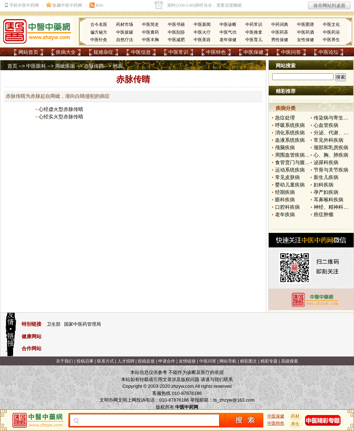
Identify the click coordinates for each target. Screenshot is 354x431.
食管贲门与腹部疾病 (297, 162)
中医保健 (253, 52)
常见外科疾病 (328, 140)
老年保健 (227, 39)
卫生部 (54, 324)
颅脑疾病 (285, 147)
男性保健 (279, 39)
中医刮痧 (176, 32)
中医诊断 (227, 24)
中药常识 (253, 24)
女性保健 (305, 39)
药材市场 (124, 24)
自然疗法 (124, 39)
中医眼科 (36, 66)
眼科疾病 (285, 199)
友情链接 (187, 361)
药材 (295, 416)
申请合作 (166, 361)
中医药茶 (279, 32)
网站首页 (28, 52)
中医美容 (202, 39)
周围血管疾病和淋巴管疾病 (305, 155)
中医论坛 (328, 52)
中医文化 (331, 24)
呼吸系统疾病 (290, 125)
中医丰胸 (150, 39)
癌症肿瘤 (323, 214)
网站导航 (227, 361)
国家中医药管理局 (82, 324)
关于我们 (64, 361)
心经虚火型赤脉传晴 (61, 109)
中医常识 (178, 52)
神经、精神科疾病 (333, 207)
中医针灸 (98, 39)
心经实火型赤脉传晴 (61, 116)
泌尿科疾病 (326, 162)
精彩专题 (269, 361)
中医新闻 (202, 24)
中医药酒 (305, 32)
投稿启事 (84, 361)
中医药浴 (331, 32)
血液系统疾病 (290, 140)
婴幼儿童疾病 (290, 184)
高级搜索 (289, 361)
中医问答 (291, 52)
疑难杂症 (103, 52)
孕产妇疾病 (326, 192)
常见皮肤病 (287, 177)
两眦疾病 (65, 66)
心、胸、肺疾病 (331, 155)
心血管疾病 (326, 125)
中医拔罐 (124, 32)
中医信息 (141, 52)
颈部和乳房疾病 (331, 147)
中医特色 (216, 52)
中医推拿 (253, 32)
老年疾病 (285, 214)
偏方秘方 (98, 32)
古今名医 (98, 24)
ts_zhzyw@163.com (234, 400)
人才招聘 (126, 361)
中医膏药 (150, 32)
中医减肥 (176, 39)
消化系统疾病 (290, 132)
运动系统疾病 (290, 170)
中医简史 (150, 24)
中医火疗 (202, 32)
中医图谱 (305, 24)
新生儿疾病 (326, 177)
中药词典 (279, 24)
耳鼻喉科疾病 (328, 199)
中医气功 (227, 32)
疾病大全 (66, 52)
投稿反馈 (146, 361)
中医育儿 (253, 39)
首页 (12, 66)
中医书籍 (176, 24)
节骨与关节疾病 (331, 170)
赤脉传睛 (94, 66)
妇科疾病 (323, 184)
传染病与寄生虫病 (333, 118)
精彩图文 (248, 361)
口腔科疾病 (287, 207)
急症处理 (285, 118)
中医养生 (331, 39)
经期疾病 (285, 192)
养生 (295, 423)
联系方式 (105, 361)
